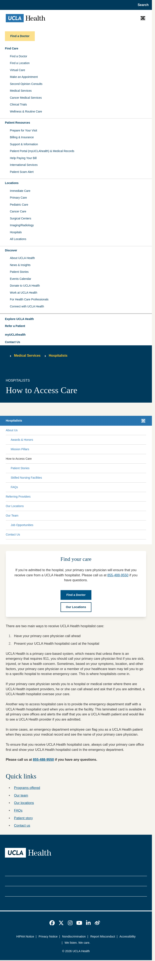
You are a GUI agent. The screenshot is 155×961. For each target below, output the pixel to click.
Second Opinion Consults (26, 84)
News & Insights (20, 265)
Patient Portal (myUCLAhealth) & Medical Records (42, 151)
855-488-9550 (117, 575)
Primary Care (18, 197)
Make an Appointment (24, 77)
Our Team (12, 515)
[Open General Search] (142, 5)
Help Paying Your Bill (23, 158)
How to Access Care (19, 458)
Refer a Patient (15, 326)
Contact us (22, 825)
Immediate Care (20, 190)
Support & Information (24, 144)
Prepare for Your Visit (23, 130)
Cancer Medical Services (26, 97)
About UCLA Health (22, 258)
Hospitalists (58, 355)
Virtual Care (17, 70)
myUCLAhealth (15, 334)
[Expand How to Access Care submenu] (88, 458)
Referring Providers (18, 496)
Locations (12, 183)
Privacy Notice (48, 936)
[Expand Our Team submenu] (81, 515)
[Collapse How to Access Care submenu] (145, 458)
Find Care (11, 48)
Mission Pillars (20, 449)
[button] (76, 319)
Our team (21, 795)
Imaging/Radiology (22, 225)
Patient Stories (19, 271)
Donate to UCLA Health (25, 285)
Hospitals (16, 232)
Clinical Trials (18, 104)
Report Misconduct (102, 936)
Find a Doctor (18, 56)
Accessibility (127, 936)
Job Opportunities (22, 525)
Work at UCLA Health (23, 292)
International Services (24, 164)
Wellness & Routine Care (26, 111)
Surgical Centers (20, 218)
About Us (12, 430)
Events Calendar (20, 278)
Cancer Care (18, 211)
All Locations (18, 239)
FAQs (14, 487)
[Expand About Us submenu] (81, 430)
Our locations (24, 803)
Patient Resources (17, 122)
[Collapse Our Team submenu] (145, 515)
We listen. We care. (77, 942)
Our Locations (15, 506)
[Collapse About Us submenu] (145, 430)
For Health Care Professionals (29, 299)
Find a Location (20, 63)
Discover (11, 250)
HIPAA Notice (25, 936)
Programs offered (27, 788)
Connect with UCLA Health (27, 306)
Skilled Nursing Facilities (26, 477)
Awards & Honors (22, 439)
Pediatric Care (19, 204)
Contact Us (12, 342)
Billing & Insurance (22, 137)
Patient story (23, 818)
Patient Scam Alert (22, 171)
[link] (52, 923)
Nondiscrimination (74, 936)
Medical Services (21, 90)
